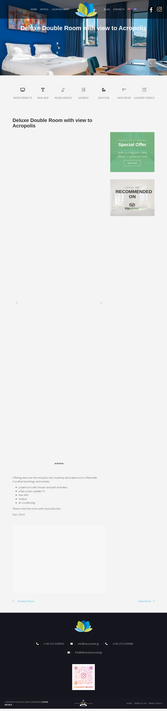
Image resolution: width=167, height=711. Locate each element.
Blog (107, 9)
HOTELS (44, 9)
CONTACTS (119, 9)
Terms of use (140, 705)
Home (33, 9)
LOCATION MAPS (60, 9)
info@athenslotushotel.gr (88, 654)
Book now (132, 163)
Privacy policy (155, 705)
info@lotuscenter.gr (88, 646)
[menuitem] (129, 9)
